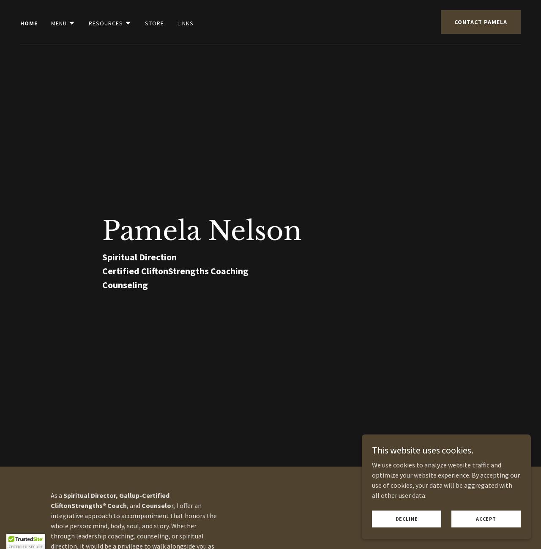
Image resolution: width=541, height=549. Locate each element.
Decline (407, 530)
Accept (486, 530)
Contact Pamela (480, 22)
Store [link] (154, 23)
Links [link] (186, 23)
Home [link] (29, 23)
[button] (63, 23)
